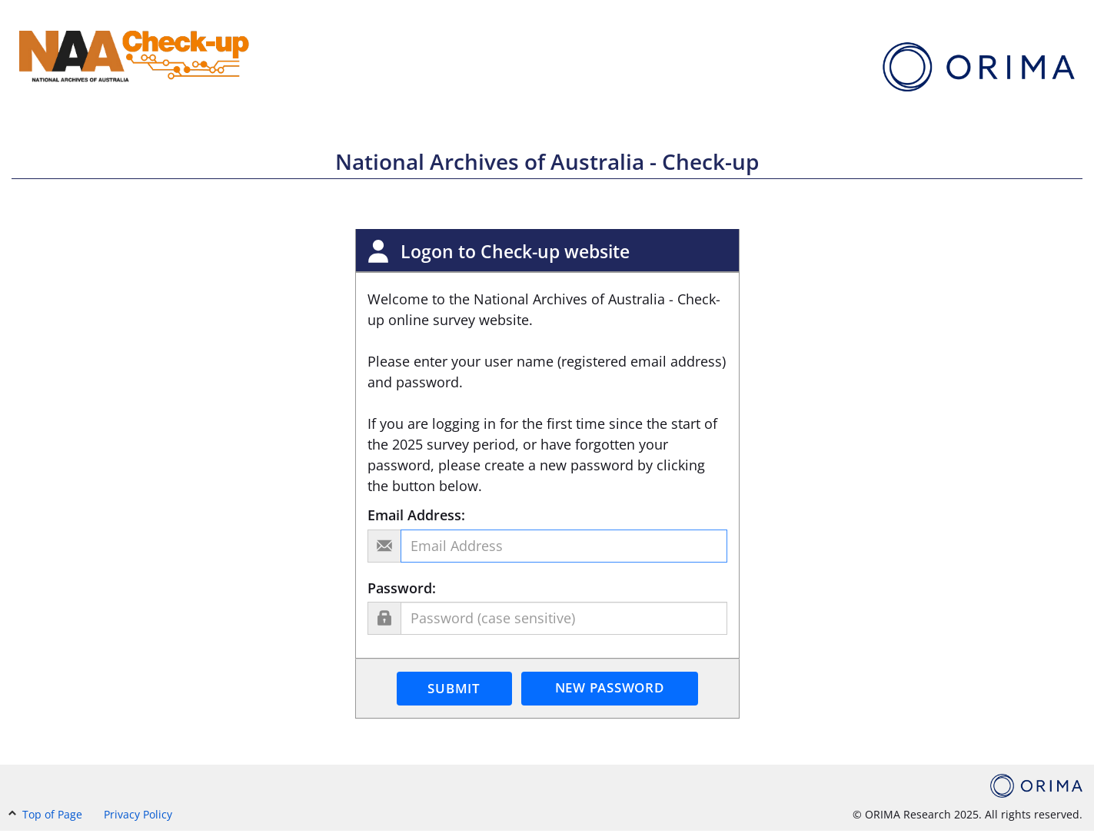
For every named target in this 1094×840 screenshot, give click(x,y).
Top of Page (47, 814)
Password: (401, 588)
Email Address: (416, 515)
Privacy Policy (138, 814)
